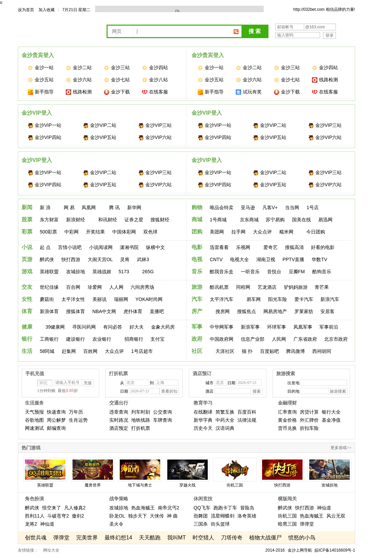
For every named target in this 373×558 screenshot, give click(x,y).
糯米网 (286, 231)
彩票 (27, 231)
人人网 (116, 287)
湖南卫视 (265, 259)
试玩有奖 (249, 92)
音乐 (197, 271)
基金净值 (331, 420)
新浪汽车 (329, 299)
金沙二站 (79, 68)
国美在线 (301, 219)
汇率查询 (287, 412)
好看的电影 (323, 247)
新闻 (27, 207)
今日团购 (315, 231)
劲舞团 (201, 516)
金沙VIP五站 (100, 137)
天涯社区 (225, 351)
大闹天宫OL (100, 259)
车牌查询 (162, 420)
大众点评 (262, 231)
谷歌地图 (34, 420)
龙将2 (31, 524)
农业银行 (101, 339)
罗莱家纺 (303, 311)
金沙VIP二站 (100, 125)
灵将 (125, 259)
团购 (197, 231)
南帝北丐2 (168, 507)
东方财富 (49, 219)
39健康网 (55, 327)
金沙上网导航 (300, 550)
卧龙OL (117, 516)
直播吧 (157, 311)
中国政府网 (221, 339)
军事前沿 (328, 327)
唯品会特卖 (221, 207)
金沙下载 (117, 92)
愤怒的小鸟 (301, 537)
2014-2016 (275, 550)
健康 (27, 327)
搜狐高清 (294, 247)
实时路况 (118, 420)
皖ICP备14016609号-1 (335, 550)
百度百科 (246, 412)
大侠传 (157, 516)
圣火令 (116, 524)
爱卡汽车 (303, 299)
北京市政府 (336, 339)
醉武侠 (47, 259)
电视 (197, 259)
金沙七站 (117, 80)
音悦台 (274, 271)
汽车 (197, 299)
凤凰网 (89, 207)
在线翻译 (203, 412)
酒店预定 (118, 428)
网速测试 (34, 428)
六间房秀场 (142, 287)
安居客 (327, 311)
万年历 (76, 412)
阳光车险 (277, 299)
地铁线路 (140, 420)
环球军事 (276, 327)
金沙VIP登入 (37, 113)
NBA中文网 (104, 311)
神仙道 (47, 524)
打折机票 (140, 428)
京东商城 (249, 219)
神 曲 (172, 516)
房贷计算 (309, 412)
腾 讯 (114, 207)
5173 (124, 271)
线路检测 (79, 92)
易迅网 (325, 219)
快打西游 (70, 259)
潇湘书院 (129, 247)
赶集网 (69, 351)
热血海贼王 (143, 507)
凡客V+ (270, 207)
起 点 (45, 247)
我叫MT (176, 537)
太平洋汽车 (221, 299)
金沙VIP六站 (155, 137)
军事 (197, 327)
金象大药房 (163, 327)
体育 (27, 311)
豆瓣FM (297, 271)
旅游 (197, 287)
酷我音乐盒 (221, 271)
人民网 (279, 339)
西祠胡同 (321, 351)
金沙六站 (79, 80)
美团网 (217, 231)
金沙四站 (155, 68)
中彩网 (71, 231)
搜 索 (255, 31)
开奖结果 (95, 231)
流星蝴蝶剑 (222, 516)
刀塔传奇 (231, 537)
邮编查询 (56, 428)
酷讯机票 (219, 287)
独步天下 (137, 516)
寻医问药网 (84, 327)
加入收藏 (46, 9)
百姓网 (90, 351)
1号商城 (218, 219)
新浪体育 (49, 311)
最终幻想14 (118, 537)
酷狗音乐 (321, 271)
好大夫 (137, 327)
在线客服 (155, 92)
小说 (27, 247)
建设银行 (75, 339)
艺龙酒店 (267, 287)
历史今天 (203, 428)
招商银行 (133, 339)
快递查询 (56, 412)
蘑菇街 (47, 299)
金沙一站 (41, 68)
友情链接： (28, 550)
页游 (27, 259)
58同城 (47, 351)
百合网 (73, 287)
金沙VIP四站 (44, 137)
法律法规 (246, 420)
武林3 (143, 259)
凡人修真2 (75, 507)
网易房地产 (275, 311)
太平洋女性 (73, 299)
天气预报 (34, 412)
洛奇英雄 (246, 516)
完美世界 (87, 537)
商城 (197, 219)
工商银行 (49, 339)
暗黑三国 (287, 524)
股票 (27, 219)
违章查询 (118, 412)
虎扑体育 (132, 311)
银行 (27, 339)
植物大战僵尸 (265, 537)
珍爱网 (95, 287)
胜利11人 (35, 516)
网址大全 (51, 550)
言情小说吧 (70, 247)
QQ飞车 (202, 507)
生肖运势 (78, 420)
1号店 (313, 207)
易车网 (254, 299)
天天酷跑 (150, 537)
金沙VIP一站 (44, 125)
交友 (27, 287)
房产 (197, 311)
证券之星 (133, 219)
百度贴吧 (269, 351)
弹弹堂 (307, 524)
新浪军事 (250, 327)
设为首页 (26, 9)
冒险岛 (247, 507)
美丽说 (99, 299)
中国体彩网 (124, 231)
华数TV (319, 259)
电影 (197, 247)
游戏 (27, 271)
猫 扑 (247, 351)
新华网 (134, 207)
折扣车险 (309, 428)
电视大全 (239, 259)
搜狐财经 (159, 219)
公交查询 (162, 412)
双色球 (150, 231)
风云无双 (335, 516)
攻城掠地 (75, 271)
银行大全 (331, 412)
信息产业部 (252, 339)
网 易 (69, 207)
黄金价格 (287, 420)
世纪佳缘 (49, 287)
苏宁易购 (275, 219)
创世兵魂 (36, 537)
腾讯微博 (295, 351)
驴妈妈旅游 (296, 287)
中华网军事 (221, 327)
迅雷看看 (219, 247)
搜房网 (223, 311)
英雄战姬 (101, 271)
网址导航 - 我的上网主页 (65, 30)
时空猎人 (203, 537)
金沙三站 (117, 68)
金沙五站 (41, 80)
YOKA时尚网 (149, 299)
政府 (197, 339)
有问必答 (112, 327)
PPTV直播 (294, 259)
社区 (197, 351)
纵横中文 (155, 247)
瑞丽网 (121, 299)
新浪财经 (75, 219)
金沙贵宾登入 (38, 55)
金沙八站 (155, 80)
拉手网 (238, 231)
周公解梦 (56, 420)
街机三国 (287, 516)
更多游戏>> (341, 447)
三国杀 (201, 524)
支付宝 (157, 339)
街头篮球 (220, 524)
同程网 (243, 287)
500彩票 (48, 231)
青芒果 (322, 287)
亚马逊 (248, 207)
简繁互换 (225, 412)
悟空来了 (51, 507)
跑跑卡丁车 (225, 507)
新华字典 (203, 420)
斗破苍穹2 (58, 516)
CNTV (216, 259)
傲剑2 (78, 516)
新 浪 (45, 207)
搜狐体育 (75, 311)
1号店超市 (142, 351)
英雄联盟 (49, 271)
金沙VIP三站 (155, 125)
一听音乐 (250, 271)
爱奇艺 (270, 247)
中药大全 (225, 420)
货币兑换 (287, 428)
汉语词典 (225, 428)
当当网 (292, 207)
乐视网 (243, 247)
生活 (27, 351)
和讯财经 (107, 219)
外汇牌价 (309, 420)
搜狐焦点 (246, 311)
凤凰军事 (302, 327)
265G (148, 271)
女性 (27, 299)
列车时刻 (140, 412)
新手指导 (41, 92)
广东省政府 (305, 339)
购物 (197, 207)
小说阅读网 (101, 247)
